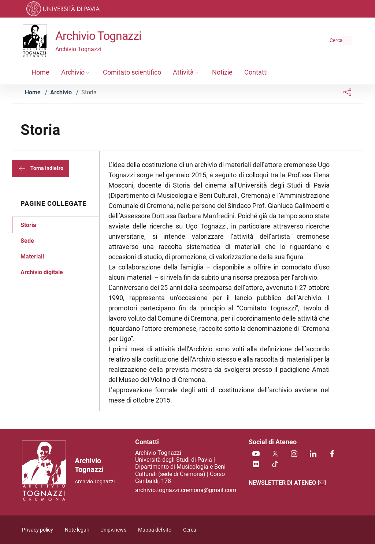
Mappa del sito (154, 530)
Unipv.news (113, 530)
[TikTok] (275, 464)
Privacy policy (37, 530)
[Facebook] (332, 454)
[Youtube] (256, 454)
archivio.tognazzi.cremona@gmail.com (185, 490)
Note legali (77, 530)
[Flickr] (256, 464)
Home (33, 92)
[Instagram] (294, 454)
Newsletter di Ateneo (287, 482)
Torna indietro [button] (40, 168)
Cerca (189, 530)
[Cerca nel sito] (343, 40)
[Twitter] (275, 454)
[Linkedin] (313, 454)
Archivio (61, 92)
